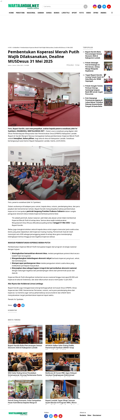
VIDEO (88, 13)
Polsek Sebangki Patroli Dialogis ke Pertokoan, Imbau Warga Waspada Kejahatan (92, 67)
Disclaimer (97, 415)
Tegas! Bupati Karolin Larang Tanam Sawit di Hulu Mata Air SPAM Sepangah (94, 78)
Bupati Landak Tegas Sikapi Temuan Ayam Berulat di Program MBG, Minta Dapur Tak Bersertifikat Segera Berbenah (62, 402)
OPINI (95, 13)
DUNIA (49, 13)
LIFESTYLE (65, 13)
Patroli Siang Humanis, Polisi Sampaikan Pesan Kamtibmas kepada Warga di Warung (24, 402)
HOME (11, 13)
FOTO (81, 13)
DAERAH (41, 13)
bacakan (70, 65)
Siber (89, 415)
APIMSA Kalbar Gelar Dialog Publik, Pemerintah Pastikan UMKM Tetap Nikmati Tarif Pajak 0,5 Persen (59, 347)
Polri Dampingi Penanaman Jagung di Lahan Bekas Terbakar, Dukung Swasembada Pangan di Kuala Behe (94, 102)
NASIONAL (31, 13)
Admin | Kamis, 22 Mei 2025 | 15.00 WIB (18, 65)
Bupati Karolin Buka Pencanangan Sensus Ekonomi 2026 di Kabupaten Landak (25, 346)
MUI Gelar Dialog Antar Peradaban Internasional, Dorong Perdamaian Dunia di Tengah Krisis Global (25, 375)
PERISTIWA (20, 13)
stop (77, 65)
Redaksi (83, 415)
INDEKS (103, 13)
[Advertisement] (60, 31)
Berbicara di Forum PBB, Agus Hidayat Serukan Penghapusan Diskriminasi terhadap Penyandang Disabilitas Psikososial (61, 376)
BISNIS (56, 13)
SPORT (74, 13)
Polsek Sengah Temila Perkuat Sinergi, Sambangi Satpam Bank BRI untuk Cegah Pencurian (94, 90)
